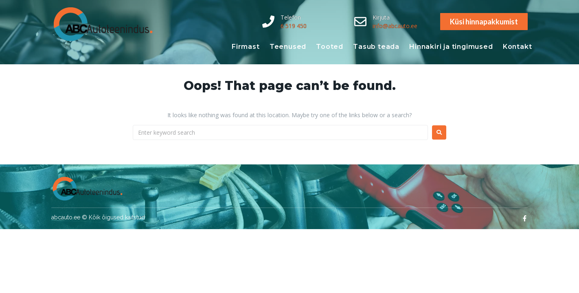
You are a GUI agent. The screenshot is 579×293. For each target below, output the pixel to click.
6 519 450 (294, 26)
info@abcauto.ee (395, 26)
